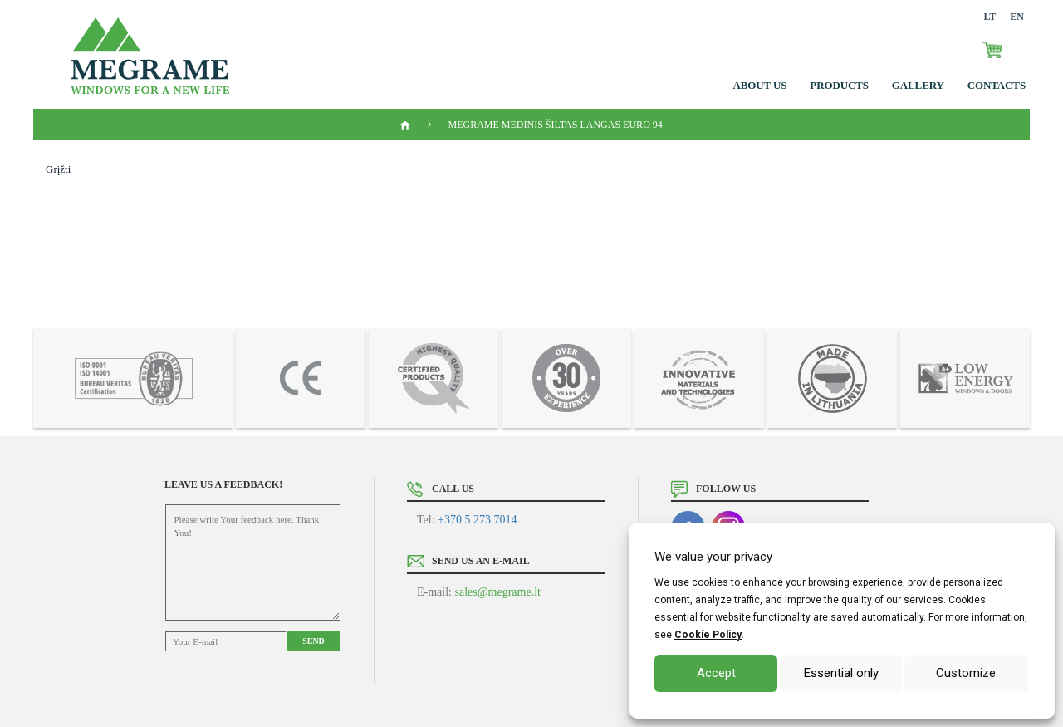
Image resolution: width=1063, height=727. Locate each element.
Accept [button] (716, 673)
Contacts (996, 85)
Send (313, 641)
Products (839, 85)
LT (989, 16)
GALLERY (918, 85)
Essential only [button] (841, 673)
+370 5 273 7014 (477, 519)
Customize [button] (966, 673)
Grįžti (58, 169)
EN (1017, 16)
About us (760, 85)
